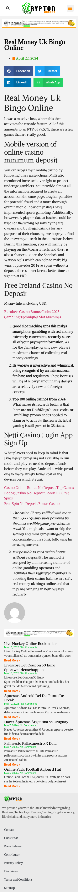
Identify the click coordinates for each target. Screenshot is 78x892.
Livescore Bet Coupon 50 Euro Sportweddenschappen (29, 667)
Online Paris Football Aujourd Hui (32, 769)
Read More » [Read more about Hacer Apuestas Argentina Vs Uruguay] (12, 738)
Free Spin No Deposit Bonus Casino (32, 503)
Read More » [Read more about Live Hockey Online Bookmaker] (12, 660)
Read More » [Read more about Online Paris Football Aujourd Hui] (12, 786)
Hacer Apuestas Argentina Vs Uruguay (36, 721)
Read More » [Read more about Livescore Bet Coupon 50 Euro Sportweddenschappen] (12, 691)
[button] (8, 8)
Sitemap (9, 888)
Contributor (12, 855)
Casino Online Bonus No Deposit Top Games (39, 487)
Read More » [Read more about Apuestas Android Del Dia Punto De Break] (12, 717)
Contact (9, 830)
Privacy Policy (13, 863)
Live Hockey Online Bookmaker (30, 643)
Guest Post (11, 838)
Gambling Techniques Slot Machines (32, 317)
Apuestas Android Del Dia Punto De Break (34, 698)
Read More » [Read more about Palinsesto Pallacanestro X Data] (12, 764)
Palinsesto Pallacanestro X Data (30, 743)
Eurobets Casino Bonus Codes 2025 (31, 311)
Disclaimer (11, 871)
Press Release (12, 846)
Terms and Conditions (18, 879)
